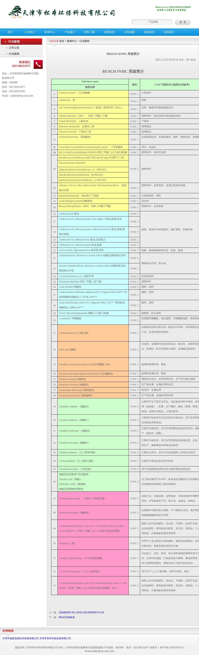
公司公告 (14, 47)
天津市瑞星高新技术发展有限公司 (20, 638)
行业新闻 (14, 53)
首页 (61, 41)
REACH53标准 (67, 617)
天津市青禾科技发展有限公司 (55, 638)
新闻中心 (72, 41)
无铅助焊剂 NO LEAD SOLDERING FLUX (81, 612)
